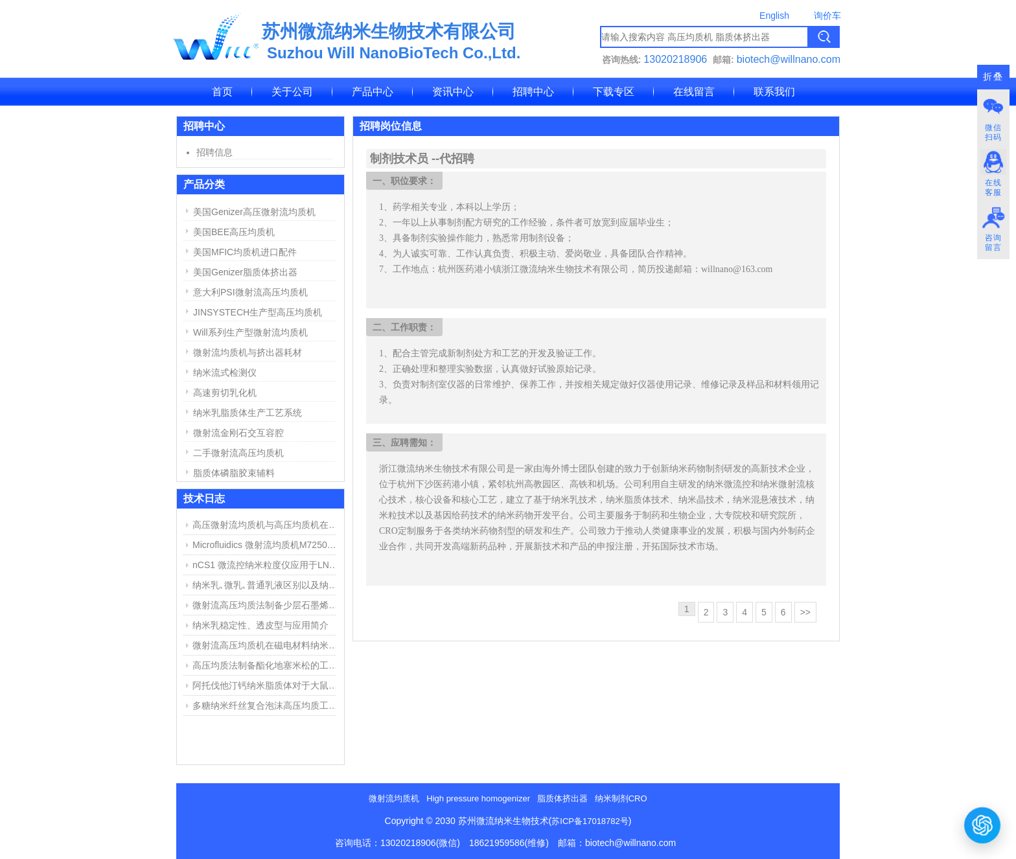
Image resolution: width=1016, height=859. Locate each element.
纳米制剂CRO (621, 798)
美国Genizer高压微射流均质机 (254, 212)
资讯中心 (453, 91)
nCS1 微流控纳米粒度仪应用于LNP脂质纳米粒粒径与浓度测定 (266, 565)
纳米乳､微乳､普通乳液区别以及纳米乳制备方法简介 (266, 585)
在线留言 (694, 91)
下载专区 (613, 91)
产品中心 (372, 91)
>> (805, 612)
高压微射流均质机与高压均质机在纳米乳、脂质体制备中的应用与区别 (266, 525)
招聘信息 (214, 152)
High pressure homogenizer (478, 798)
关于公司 (292, 91)
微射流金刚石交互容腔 (238, 433)
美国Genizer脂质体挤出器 (245, 272)
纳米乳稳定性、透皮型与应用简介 (260, 625)
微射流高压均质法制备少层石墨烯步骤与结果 (266, 605)
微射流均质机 (394, 798)
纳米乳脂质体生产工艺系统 (247, 412)
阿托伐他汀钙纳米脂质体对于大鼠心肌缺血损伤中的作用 (266, 685)
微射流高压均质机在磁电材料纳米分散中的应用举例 (266, 645)
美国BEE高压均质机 (234, 232)
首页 (222, 91)
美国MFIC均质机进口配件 (245, 252)
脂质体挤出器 (562, 798)
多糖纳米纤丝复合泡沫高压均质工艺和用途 (266, 705)
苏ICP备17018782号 (590, 821)
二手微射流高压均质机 (238, 453)
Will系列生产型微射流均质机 (250, 332)
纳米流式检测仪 (225, 372)
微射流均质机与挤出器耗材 (247, 352)
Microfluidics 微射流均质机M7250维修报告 (266, 545)
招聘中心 (533, 91)
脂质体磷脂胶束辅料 (234, 473)
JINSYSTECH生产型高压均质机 (257, 312)
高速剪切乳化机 (225, 392)
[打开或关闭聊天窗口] (982, 825)
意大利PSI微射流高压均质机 (250, 292)
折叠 (993, 77)
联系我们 (774, 91)
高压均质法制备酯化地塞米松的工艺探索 (266, 665)
